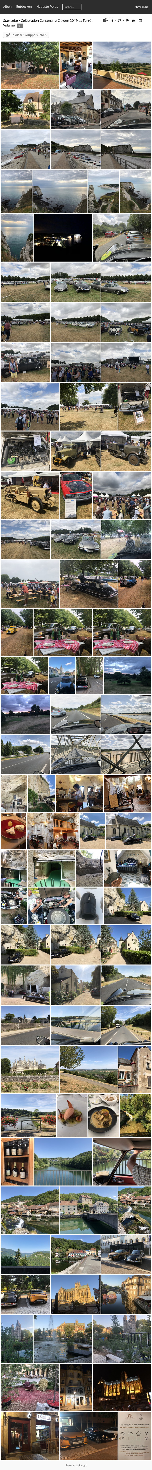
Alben (7, 6)
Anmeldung (141, 7)
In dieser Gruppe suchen (29, 35)
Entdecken (24, 6)
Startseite (10, 20)
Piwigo (82, 1465)
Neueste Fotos (47, 6)
